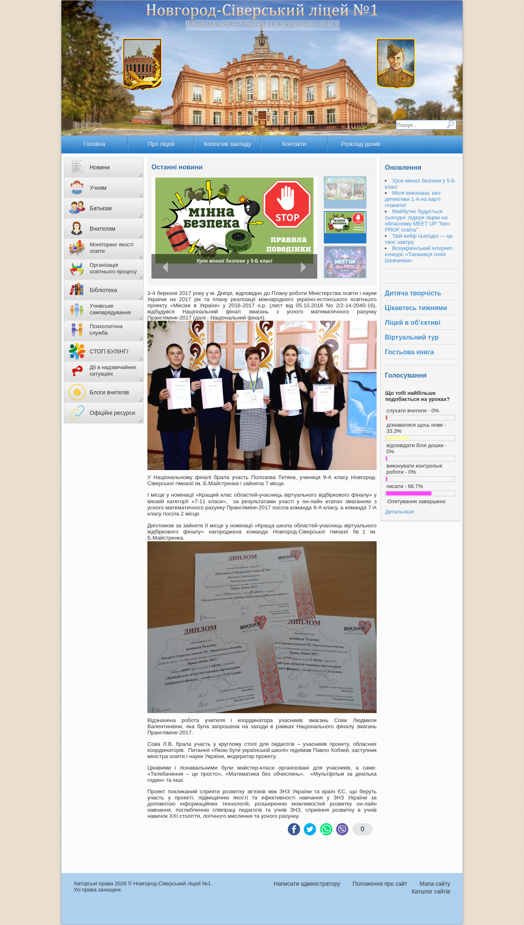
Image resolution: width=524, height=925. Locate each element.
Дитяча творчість (413, 293)
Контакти (294, 144)
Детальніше (399, 512)
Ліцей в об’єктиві (412, 322)
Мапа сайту (435, 883)
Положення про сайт (379, 883)
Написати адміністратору (307, 883)
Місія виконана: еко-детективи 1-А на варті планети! (235, 262)
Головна (94, 144)
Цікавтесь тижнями (416, 307)
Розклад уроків (360, 144)
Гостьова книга (409, 352)
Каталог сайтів (431, 891)
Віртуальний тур (412, 337)
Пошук (450, 124)
